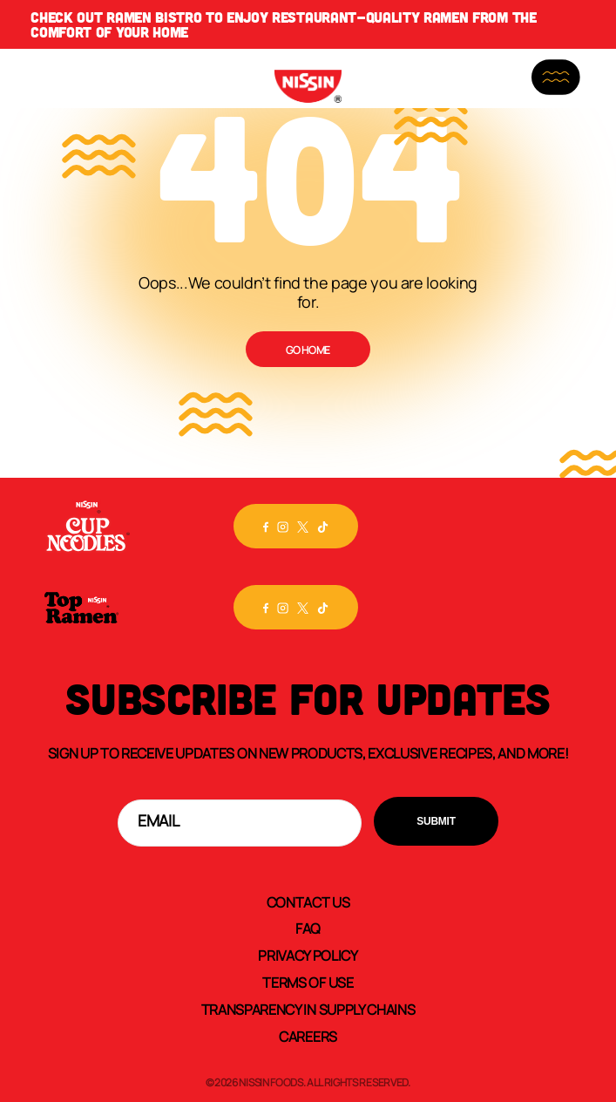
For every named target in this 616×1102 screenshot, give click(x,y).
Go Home (308, 350)
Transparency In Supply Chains (308, 1008)
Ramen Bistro (153, 17)
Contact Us (308, 901)
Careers (308, 1035)
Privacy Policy (308, 954)
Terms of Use (307, 981)
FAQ (308, 927)
